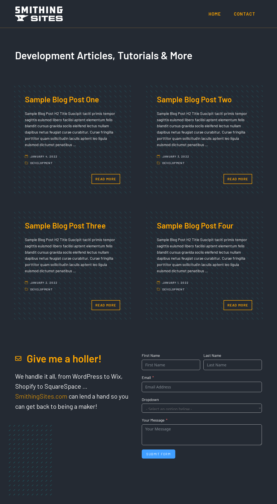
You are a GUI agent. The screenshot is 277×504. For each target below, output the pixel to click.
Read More (105, 179)
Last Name (212, 355)
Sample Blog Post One (62, 99)
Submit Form (158, 454)
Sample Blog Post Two (194, 99)
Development (41, 163)
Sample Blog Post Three (65, 225)
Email (146, 377)
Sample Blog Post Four (195, 225)
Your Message (153, 420)
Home (215, 13)
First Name (151, 355)
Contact (244, 13)
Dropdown (150, 399)
